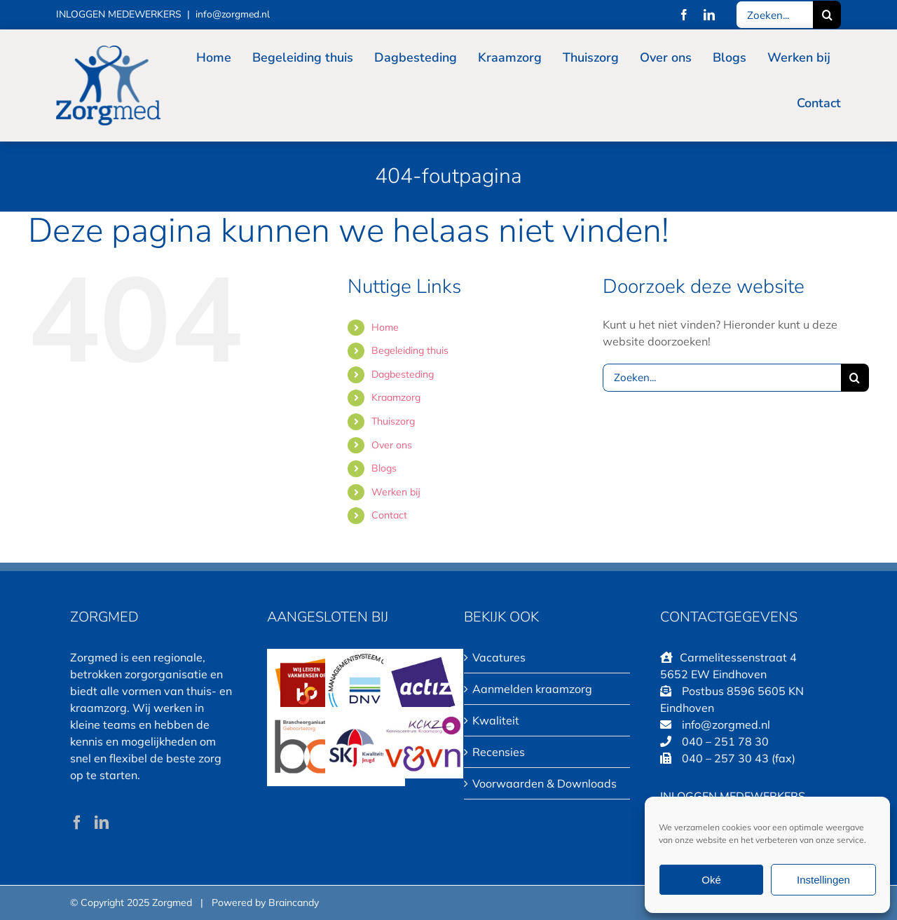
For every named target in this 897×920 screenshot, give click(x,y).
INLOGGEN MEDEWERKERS (119, 14)
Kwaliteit (495, 720)
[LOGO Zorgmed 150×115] (108, 51)
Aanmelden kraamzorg (532, 689)
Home (385, 327)
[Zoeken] (827, 15)
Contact (389, 515)
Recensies (498, 752)
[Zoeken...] (774, 15)
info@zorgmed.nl (233, 14)
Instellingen (823, 880)
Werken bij (395, 492)
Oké (711, 880)
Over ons (391, 445)
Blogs (384, 468)
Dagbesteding (402, 374)
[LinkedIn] (102, 823)
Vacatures (499, 657)
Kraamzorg (395, 397)
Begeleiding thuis (409, 350)
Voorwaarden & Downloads (544, 783)
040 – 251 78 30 (725, 741)
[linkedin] (709, 14)
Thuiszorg (393, 421)
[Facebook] (77, 823)
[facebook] (684, 14)
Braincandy (293, 902)
